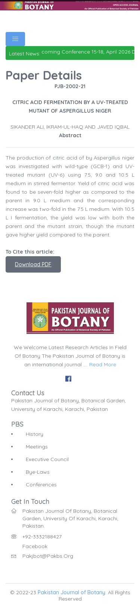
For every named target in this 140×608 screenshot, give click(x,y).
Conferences (41, 484)
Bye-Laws (38, 472)
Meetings (37, 446)
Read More (102, 364)
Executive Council (47, 459)
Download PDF (33, 264)
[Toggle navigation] (15, 39)
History (34, 434)
